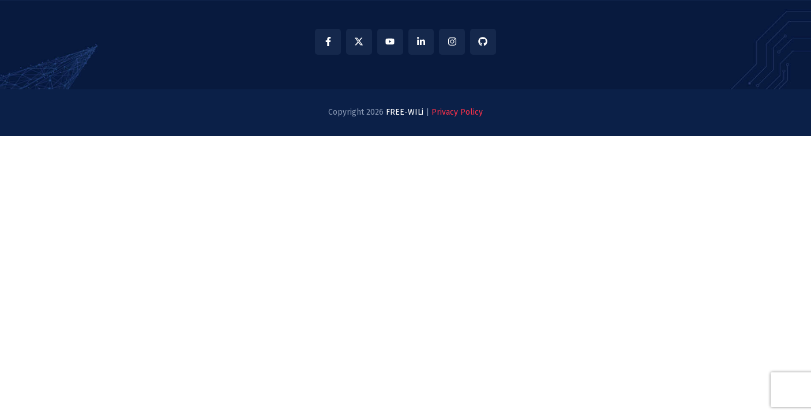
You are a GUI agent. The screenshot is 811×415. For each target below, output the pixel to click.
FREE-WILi (404, 112)
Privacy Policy (457, 112)
